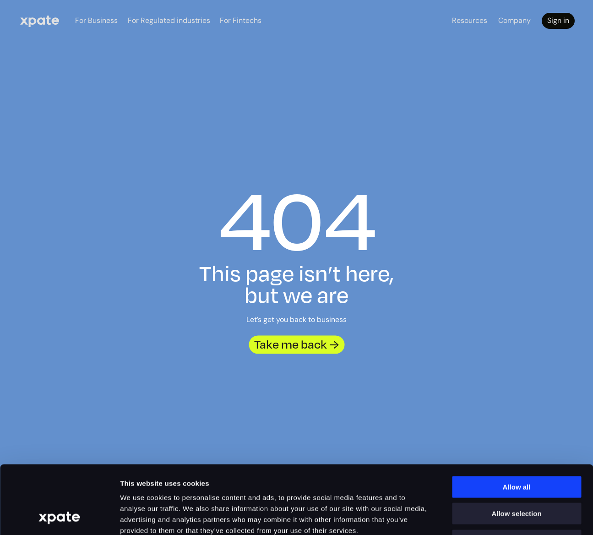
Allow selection (516, 450)
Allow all (517, 423)
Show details (526, 517)
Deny (516, 476)
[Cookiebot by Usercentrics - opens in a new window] (59, 517)
